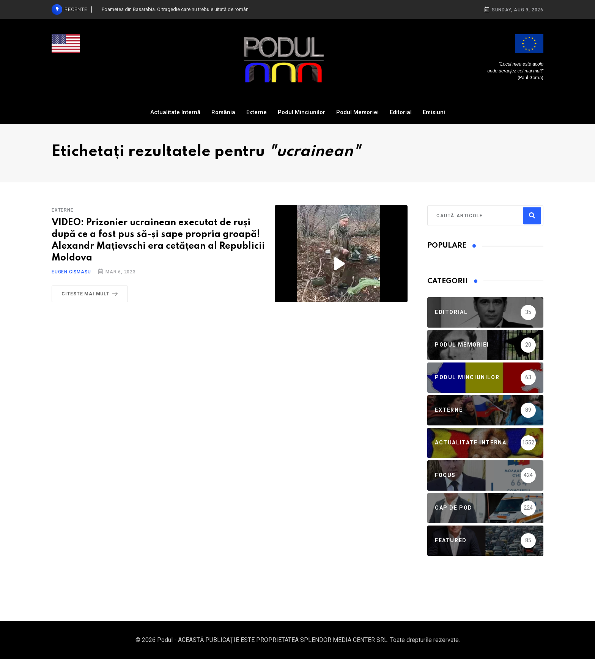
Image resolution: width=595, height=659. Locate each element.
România (223, 112)
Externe (256, 112)
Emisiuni (434, 112)
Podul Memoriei (357, 112)
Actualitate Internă (175, 112)
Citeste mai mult (91, 294)
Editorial (401, 112)
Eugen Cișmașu (71, 272)
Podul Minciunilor (301, 112)
